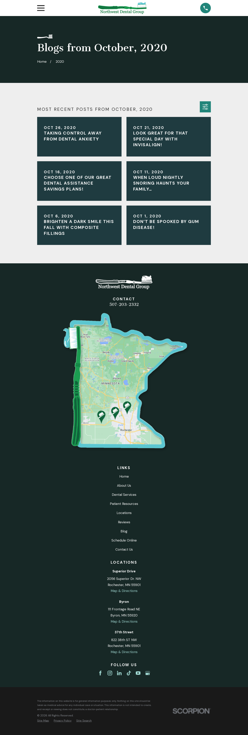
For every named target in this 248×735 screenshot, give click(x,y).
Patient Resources (124, 504)
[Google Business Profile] (147, 673)
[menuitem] (43, 720)
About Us (124, 485)
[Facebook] (100, 673)
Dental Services (124, 494)
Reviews (124, 522)
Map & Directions (124, 591)
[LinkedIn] (119, 673)
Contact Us (124, 549)
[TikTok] (128, 673)
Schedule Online (124, 540)
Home (124, 476)
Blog (124, 531)
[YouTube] (138, 673)
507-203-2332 (124, 304)
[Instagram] (109, 673)
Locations (124, 513)
